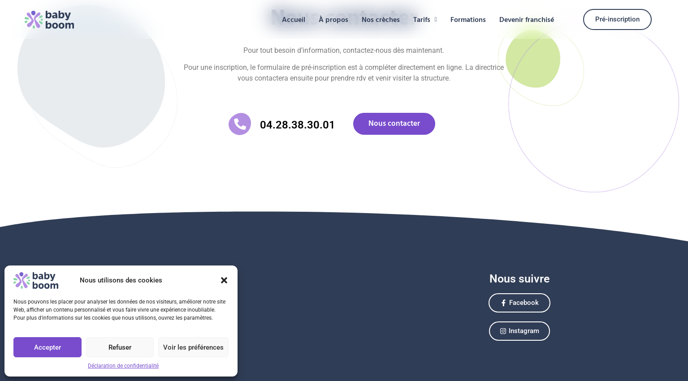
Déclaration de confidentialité (123, 366)
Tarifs (425, 20)
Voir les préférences (193, 347)
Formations (468, 20)
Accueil (293, 20)
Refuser (119, 347)
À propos (333, 20)
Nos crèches (381, 20)
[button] (224, 280)
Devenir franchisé (526, 20)
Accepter (47, 347)
